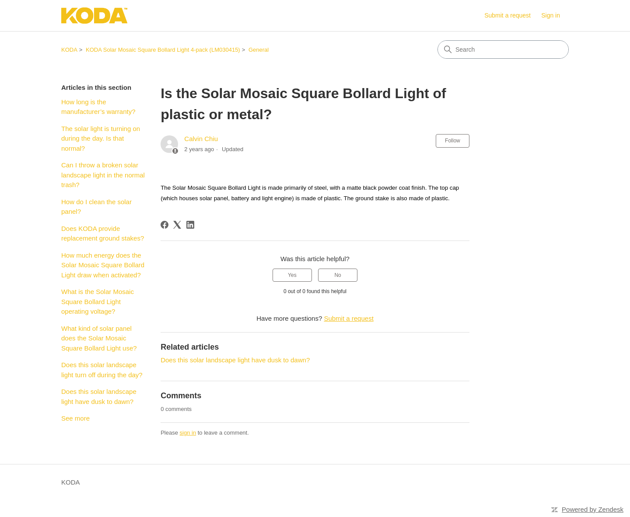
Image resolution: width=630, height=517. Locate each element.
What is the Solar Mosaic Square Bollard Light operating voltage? (97, 301)
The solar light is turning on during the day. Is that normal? (100, 138)
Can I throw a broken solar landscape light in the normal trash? (103, 174)
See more (75, 418)
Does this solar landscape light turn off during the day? (102, 370)
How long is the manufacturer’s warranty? (98, 107)
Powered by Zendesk (592, 509)
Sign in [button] (550, 15)
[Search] (503, 49)
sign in (188, 432)
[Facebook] (164, 225)
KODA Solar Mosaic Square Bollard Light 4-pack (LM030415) (163, 49)
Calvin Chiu (201, 138)
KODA (69, 49)
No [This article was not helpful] (337, 275)
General (258, 49)
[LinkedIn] (190, 225)
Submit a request (507, 15)
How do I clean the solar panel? (96, 207)
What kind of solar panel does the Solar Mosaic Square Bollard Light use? (99, 338)
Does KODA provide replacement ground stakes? (102, 233)
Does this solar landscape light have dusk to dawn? (98, 396)
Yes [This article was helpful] (292, 275)
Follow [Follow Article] (452, 141)
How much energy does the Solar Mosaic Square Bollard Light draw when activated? (102, 265)
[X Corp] (177, 225)
